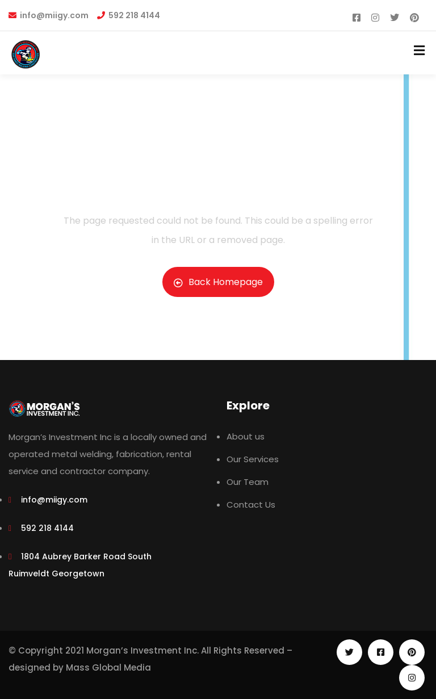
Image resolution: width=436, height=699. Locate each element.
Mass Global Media (108, 667)
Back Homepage (218, 281)
